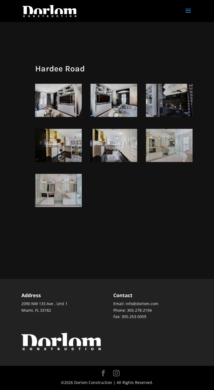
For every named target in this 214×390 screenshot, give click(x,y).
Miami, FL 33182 (36, 310)
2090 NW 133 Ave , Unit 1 (44, 303)
